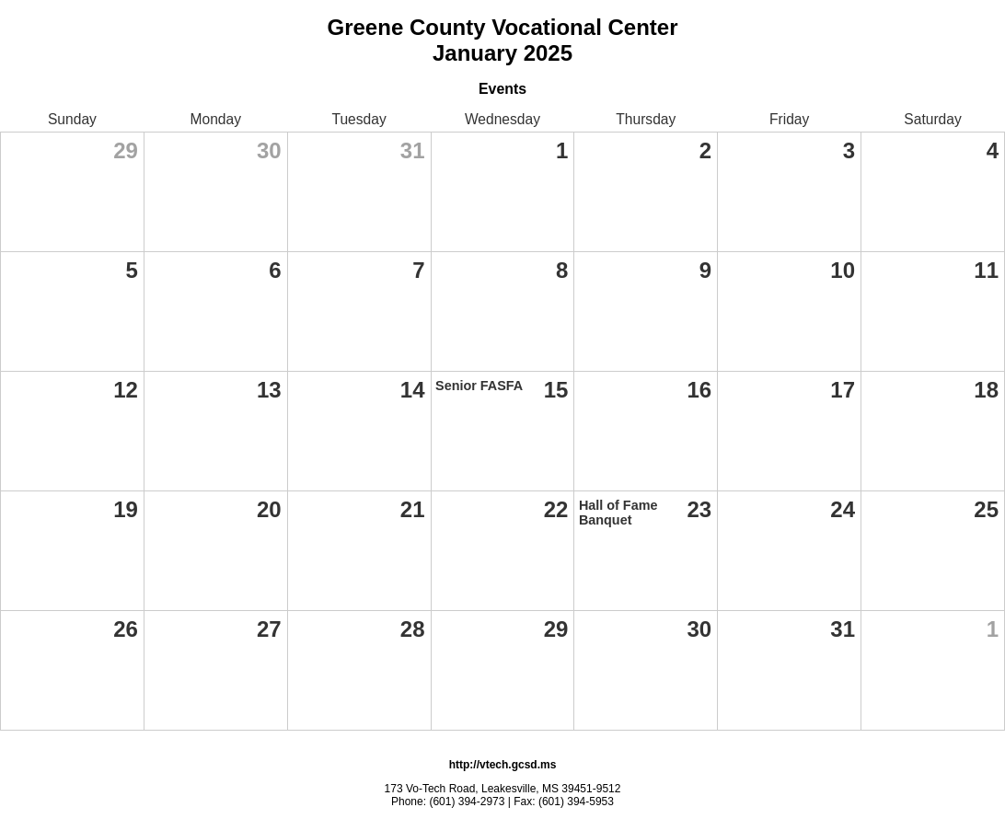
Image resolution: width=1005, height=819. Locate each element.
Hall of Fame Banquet (618, 512)
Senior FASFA (479, 385)
